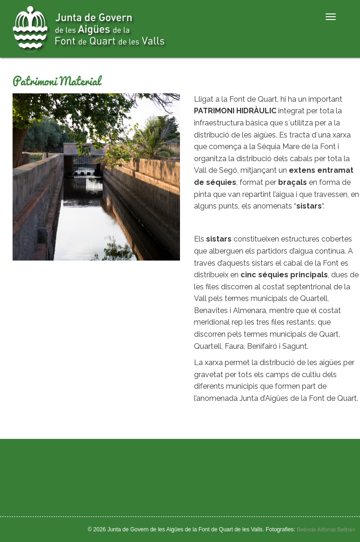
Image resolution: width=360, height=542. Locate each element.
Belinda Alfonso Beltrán (326, 529)
